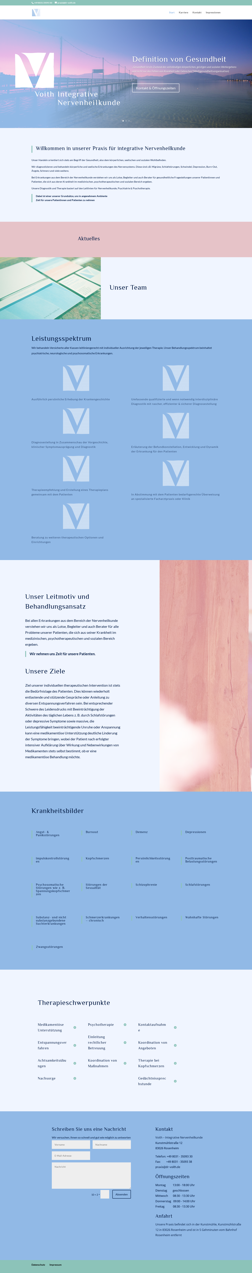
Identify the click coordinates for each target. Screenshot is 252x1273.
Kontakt (196, 12)
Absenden (121, 1194)
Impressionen (213, 12)
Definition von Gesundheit (179, 59)
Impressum (56, 1264)
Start (171, 12)
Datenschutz (38, 1264)
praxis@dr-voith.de (167, 1167)
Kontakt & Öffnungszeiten (156, 88)
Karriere (183, 12)
